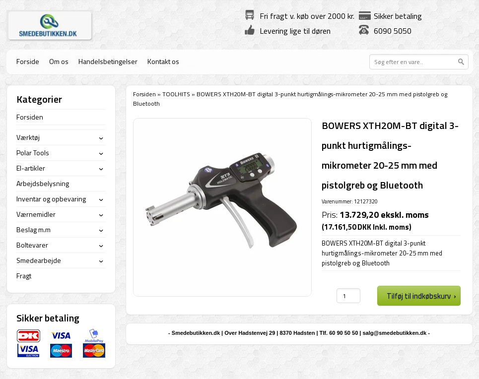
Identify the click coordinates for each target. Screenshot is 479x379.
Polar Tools (32, 152)
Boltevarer (32, 245)
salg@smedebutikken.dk (394, 333)
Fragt (23, 275)
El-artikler (30, 168)
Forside (27, 61)
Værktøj (28, 137)
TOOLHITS (176, 94)
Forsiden (144, 94)
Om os (58, 61)
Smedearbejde (38, 260)
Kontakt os (163, 61)
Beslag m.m (33, 229)
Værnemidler (36, 214)
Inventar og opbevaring (51, 198)
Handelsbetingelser (107, 61)
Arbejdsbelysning (42, 183)
